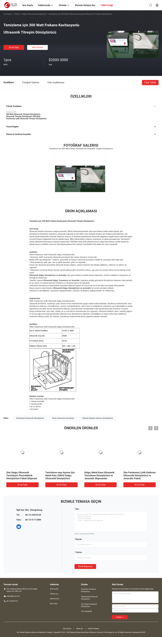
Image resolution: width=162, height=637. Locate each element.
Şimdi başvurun (85, 566)
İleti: (77, 509)
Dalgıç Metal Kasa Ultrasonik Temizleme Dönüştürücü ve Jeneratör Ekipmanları (99, 475)
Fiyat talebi (150, 82)
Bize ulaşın (53, 604)
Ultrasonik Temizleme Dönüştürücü (88, 590)
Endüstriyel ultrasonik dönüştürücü (30, 418)
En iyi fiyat (14, 47)
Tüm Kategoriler (86, 611)
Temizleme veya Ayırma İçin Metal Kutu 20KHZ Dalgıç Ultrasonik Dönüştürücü (60, 475)
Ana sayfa (7, 14)
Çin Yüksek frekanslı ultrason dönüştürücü (31, 632)
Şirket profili (54, 589)
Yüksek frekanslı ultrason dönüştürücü (97, 418)
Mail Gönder (37, 47)
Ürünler (17, 14)
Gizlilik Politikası (93, 629)
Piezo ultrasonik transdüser (63, 418)
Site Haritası (67, 629)
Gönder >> (119, 617)
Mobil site (79, 629)
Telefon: (79, 552)
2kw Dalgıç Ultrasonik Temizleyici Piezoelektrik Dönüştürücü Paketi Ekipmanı (21, 475)
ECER (143, 632)
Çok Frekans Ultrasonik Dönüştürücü (89, 605)
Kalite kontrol (54, 599)
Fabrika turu (54, 594)
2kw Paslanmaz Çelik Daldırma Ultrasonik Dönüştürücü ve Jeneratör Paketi (139, 475)
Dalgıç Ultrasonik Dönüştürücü (34, 14)
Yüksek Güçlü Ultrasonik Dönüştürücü (89, 598)
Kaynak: (79, 539)
